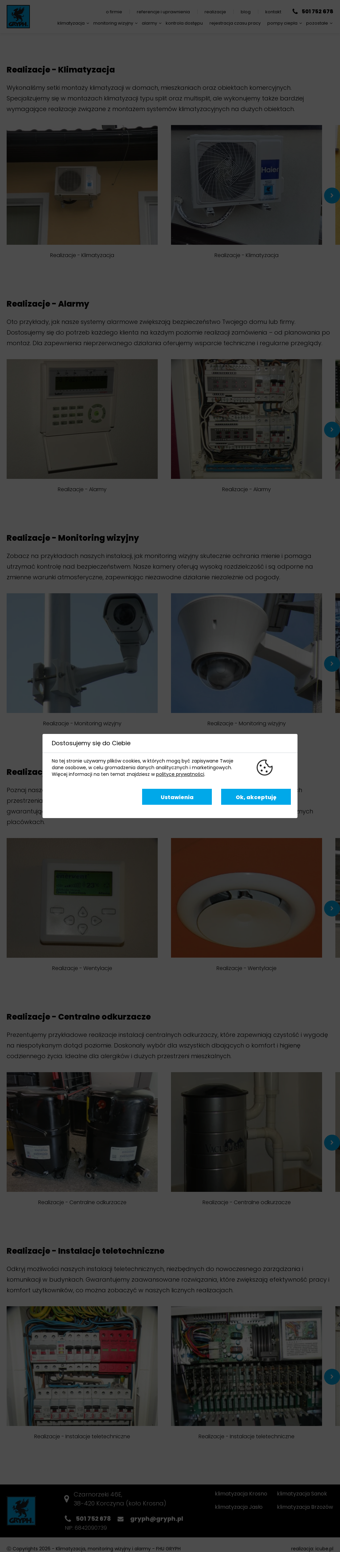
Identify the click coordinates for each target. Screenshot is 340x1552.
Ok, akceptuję (256, 797)
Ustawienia (177, 797)
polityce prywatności (180, 774)
